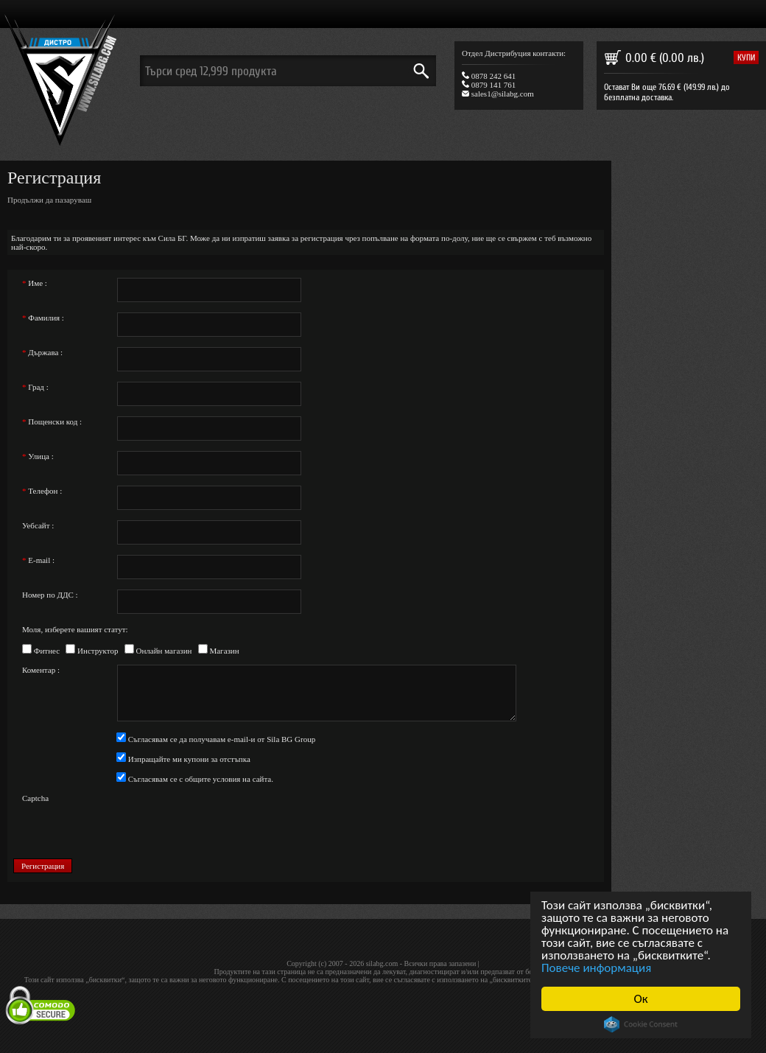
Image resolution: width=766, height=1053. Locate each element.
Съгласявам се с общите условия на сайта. (199, 778)
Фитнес (46, 650)
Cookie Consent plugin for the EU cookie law (641, 1024)
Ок (641, 999)
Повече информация (596, 968)
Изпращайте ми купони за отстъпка (188, 759)
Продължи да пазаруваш (49, 199)
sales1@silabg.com (498, 93)
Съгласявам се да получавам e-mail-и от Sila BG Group (220, 739)
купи (746, 57)
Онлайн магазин (163, 650)
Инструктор (96, 650)
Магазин (223, 650)
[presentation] (228, 821)
